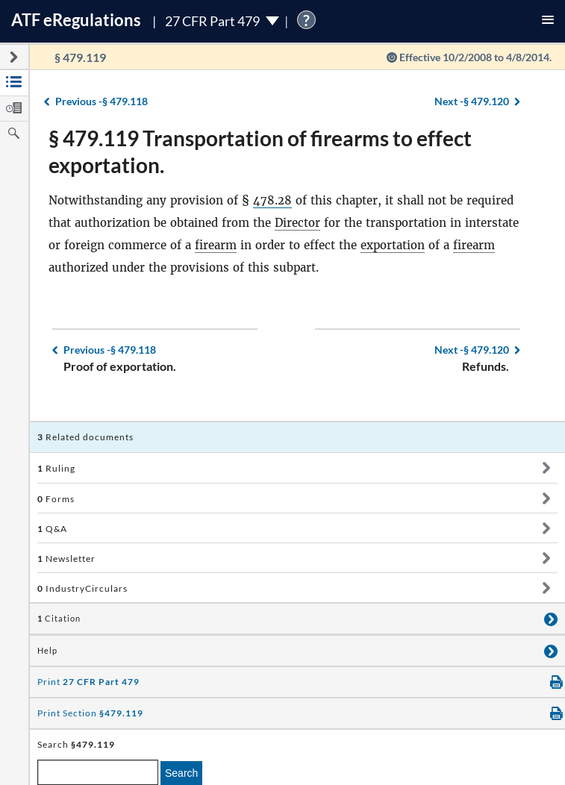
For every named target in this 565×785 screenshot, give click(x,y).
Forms (56, 498)
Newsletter (66, 558)
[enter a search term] (97, 772)
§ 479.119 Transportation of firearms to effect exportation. (260, 151)
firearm (216, 245)
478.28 (272, 200)
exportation (392, 245)
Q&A (52, 528)
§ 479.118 (101, 101)
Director (297, 223)
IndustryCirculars (82, 588)
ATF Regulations (76, 20)
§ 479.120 (471, 101)
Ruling (56, 468)
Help (47, 650)
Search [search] (181, 773)
